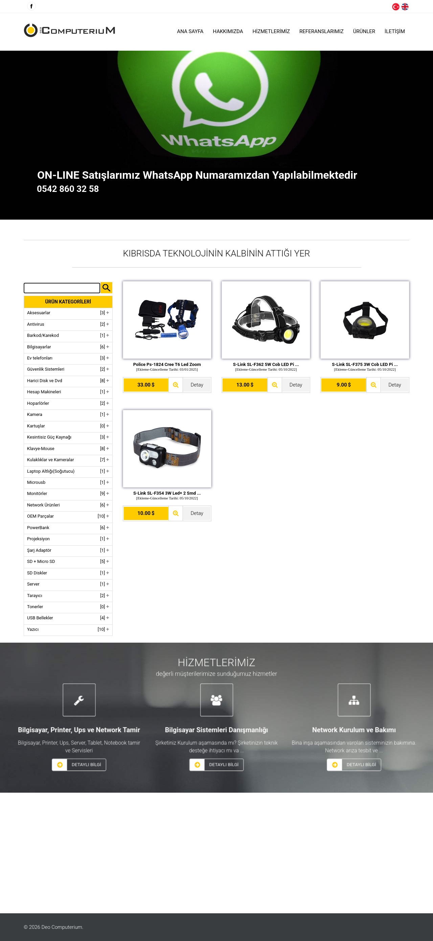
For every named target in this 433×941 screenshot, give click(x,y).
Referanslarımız (321, 31)
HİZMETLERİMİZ (271, 31)
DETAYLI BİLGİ (126, 753)
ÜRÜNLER (364, 31)
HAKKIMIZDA (228, 31)
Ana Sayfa (190, 31)
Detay (196, 385)
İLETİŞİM (395, 31)
